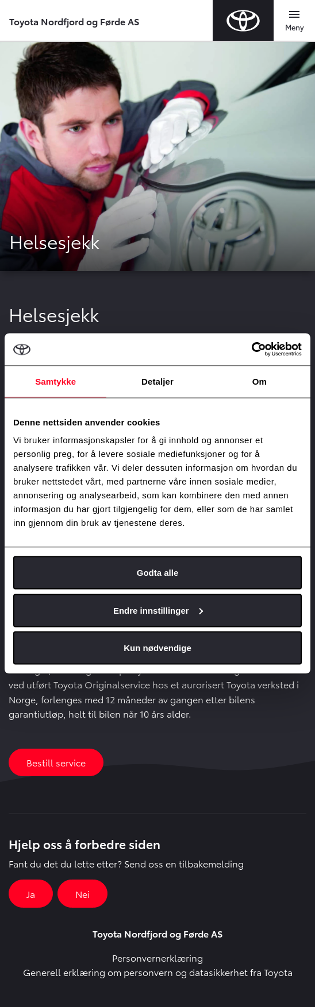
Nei (82, 893)
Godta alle (158, 573)
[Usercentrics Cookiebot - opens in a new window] (251, 349)
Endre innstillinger (158, 610)
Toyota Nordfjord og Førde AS (74, 21)
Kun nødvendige (157, 648)
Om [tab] (259, 381)
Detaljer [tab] (157, 381)
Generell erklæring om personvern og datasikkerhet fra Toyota (158, 971)
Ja (30, 893)
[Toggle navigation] (294, 20)
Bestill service (56, 762)
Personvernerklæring (157, 957)
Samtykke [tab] (55, 381)
